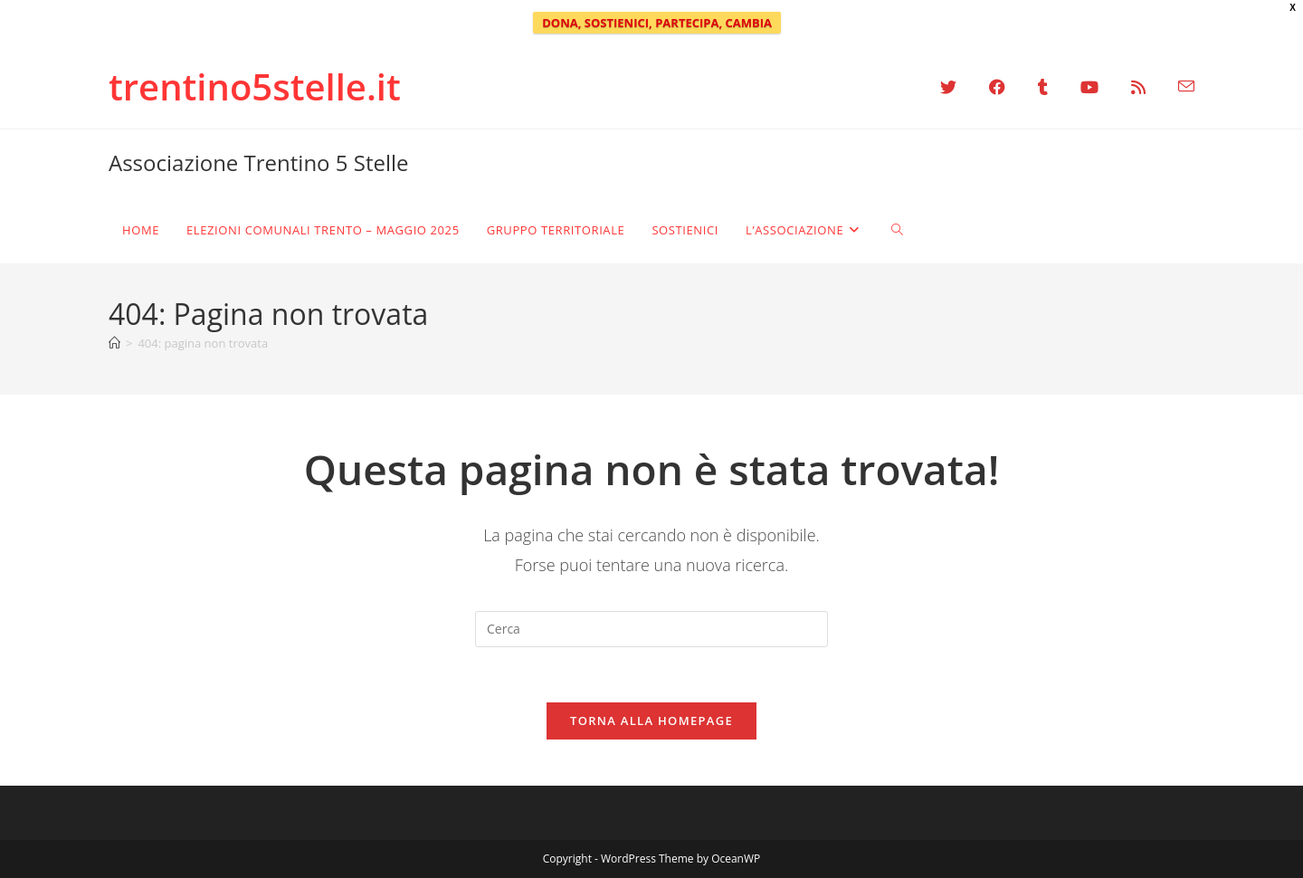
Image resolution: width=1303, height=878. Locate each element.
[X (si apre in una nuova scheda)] (948, 87)
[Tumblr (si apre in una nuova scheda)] (1043, 87)
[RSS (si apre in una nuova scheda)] (1138, 87)
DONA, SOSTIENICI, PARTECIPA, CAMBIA (657, 22)
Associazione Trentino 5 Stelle (259, 162)
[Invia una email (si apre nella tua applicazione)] (1178, 87)
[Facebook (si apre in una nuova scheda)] (997, 87)
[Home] (114, 343)
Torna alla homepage (651, 720)
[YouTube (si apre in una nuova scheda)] (1089, 87)
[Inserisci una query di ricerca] (651, 629)
